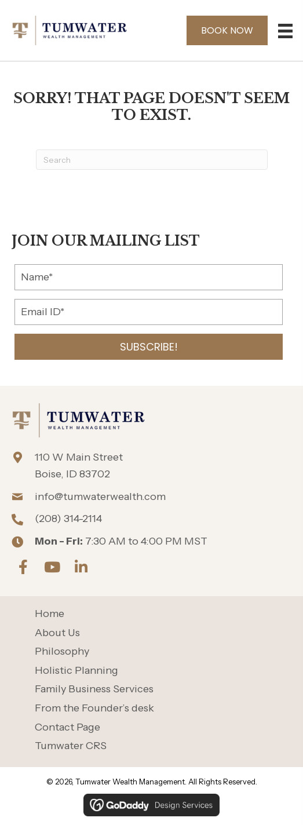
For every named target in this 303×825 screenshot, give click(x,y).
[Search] (152, 159)
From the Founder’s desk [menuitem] (94, 708)
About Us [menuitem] (57, 633)
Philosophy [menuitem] (62, 651)
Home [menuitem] (49, 614)
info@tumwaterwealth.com (100, 496)
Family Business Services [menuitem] (94, 689)
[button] (148, 347)
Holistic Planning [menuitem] (76, 671)
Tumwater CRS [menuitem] (71, 746)
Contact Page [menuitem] (67, 727)
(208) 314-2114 (68, 518)
